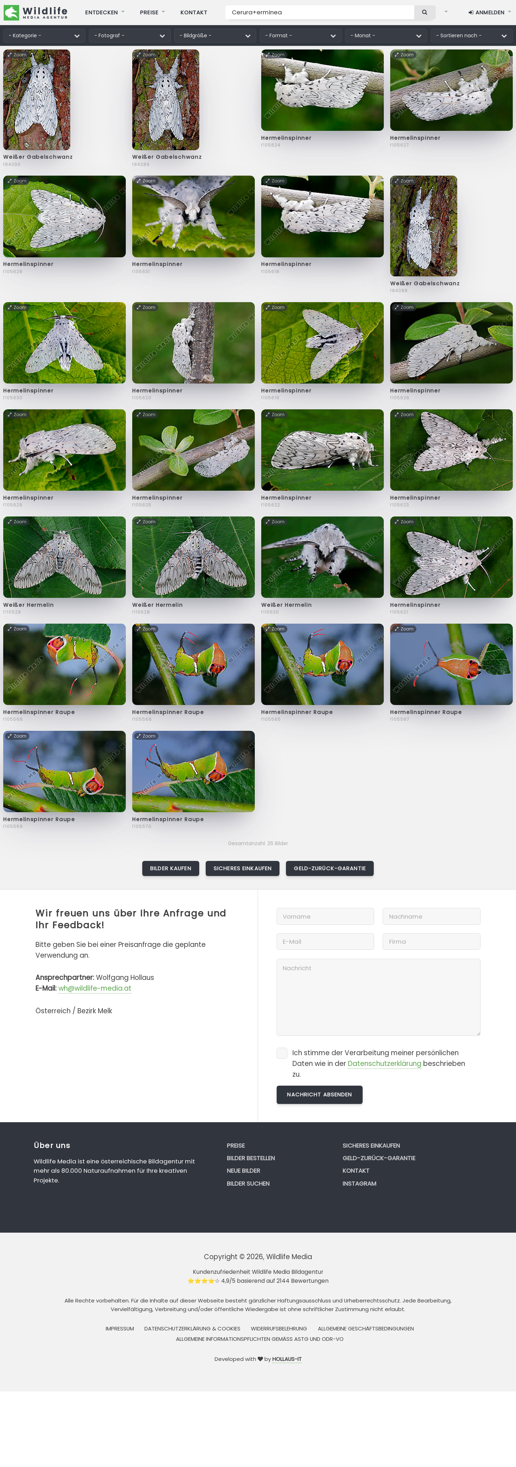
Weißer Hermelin (28, 605)
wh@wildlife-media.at (95, 988)
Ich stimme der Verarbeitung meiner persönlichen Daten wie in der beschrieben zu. (378, 1063)
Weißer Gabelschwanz (38, 157)
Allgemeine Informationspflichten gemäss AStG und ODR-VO (260, 1339)
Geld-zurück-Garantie (330, 868)
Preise (236, 1145)
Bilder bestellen (251, 1158)
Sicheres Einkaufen (243, 868)
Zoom (17, 55)
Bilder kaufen (170, 868)
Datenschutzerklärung (384, 1063)
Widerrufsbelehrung (279, 1328)
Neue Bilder (243, 1170)
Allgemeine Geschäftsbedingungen (366, 1328)
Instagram (359, 1183)
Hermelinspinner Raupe (39, 712)
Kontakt (356, 1170)
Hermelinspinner (286, 138)
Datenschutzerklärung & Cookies (192, 1328)
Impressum (120, 1328)
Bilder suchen (248, 1183)
